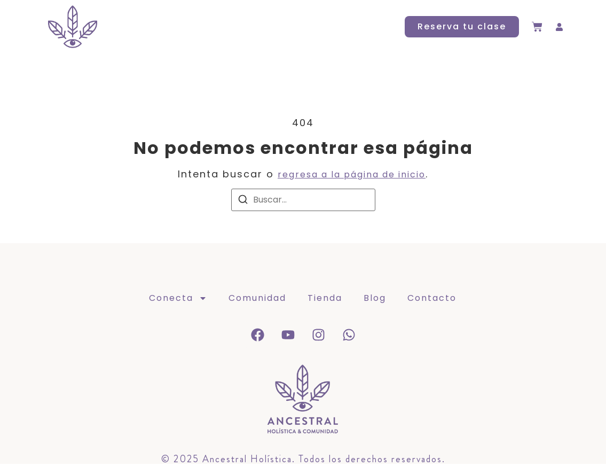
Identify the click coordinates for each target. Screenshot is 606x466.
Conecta (140, 26)
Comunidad (213, 26)
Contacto (371, 26)
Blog (320, 26)
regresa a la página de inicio (352, 174)
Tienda (275, 26)
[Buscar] (243, 201)
